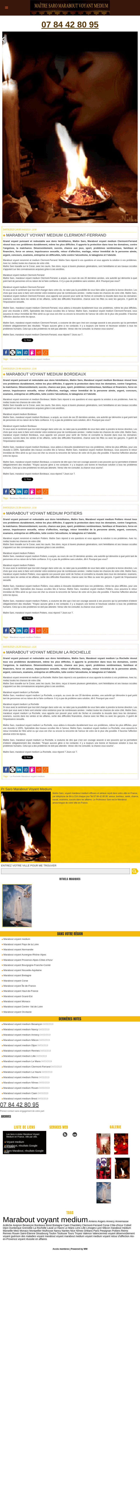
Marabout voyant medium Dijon (19, 1045)
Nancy (46, 1230)
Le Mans (62, 1227)
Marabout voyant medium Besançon (21, 1024)
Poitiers (35, 638)
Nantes (54, 1230)
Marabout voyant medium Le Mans (21, 1061)
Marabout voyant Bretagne (16, 976)
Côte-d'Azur (105, 1225)
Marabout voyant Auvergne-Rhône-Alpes (23, 955)
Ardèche (131, 1221)
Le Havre (52, 1227)
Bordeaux (14, 499)
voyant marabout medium (51, 1235)
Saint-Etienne (10, 1233)
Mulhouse (36, 1230)
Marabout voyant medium (15, 940)
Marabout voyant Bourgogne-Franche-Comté (25, 965)
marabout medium (113, 1227)
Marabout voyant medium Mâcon (20, 1040)
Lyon (91, 1227)
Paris (85, 1230)
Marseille (129, 1227)
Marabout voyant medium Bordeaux (45, 375)
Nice (61, 1230)
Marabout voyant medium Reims (20, 1077)
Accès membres (61, 1248)
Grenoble (21, 1227)
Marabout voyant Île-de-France (18, 986)
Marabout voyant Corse (14, 981)
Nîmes (68, 1230)
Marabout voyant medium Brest (19, 1098)
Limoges (83, 1227)
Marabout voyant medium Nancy (20, 1029)
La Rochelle (15, 777)
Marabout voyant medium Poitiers (43, 514)
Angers (100, 1221)
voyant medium (74, 1235)
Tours (53, 1233)
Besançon (17, 1225)
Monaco (13, 1230)
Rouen (129, 1230)
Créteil (116, 1225)
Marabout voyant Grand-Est (16, 996)
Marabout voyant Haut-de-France (19, 991)
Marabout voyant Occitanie (16, 1011)
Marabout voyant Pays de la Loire (19, 945)
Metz (5, 1230)
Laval (43, 1227)
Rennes (121, 1230)
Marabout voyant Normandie (17, 950)
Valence (69, 1233)
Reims (112, 1230)
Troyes (60, 1233)
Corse (95, 1225)
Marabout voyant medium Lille (18, 1056)
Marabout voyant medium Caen (19, 1093)
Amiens (91, 1221)
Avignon (7, 1225)
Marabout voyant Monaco (15, 1001)
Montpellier (24, 1230)
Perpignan (94, 1230)
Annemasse (120, 1221)
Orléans (76, 1230)
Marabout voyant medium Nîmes (20, 1082)
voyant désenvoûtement (102, 1233)
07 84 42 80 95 (69, 25)
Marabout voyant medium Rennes (20, 1050)
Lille (76, 1227)
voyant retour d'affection (96, 1235)
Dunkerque (9, 1227)
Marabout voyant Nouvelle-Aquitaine (21, 970)
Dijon (123, 1225)
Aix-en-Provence (119, 1235)
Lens (70, 1227)
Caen (56, 1225)
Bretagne (47, 1225)
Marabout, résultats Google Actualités (20, 1146)
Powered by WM (79, 1248)
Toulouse (44, 1233)
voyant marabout (27, 1235)
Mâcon (99, 1227)
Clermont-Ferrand (17, 360)
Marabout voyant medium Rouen (20, 1088)
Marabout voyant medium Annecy (20, 1034)
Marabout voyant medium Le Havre (21, 1072)
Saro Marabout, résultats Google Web (23, 1151)
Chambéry (65, 1225)
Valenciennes (81, 1233)
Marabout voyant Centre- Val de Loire (21, 1006)
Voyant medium (15, 1141)
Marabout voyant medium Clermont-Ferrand (25, 1066)
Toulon (34, 1233)
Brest (38, 1225)
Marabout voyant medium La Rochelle (48, 653)
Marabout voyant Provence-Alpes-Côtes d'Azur (26, 960)
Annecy (109, 1221)
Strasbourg (24, 1233)
